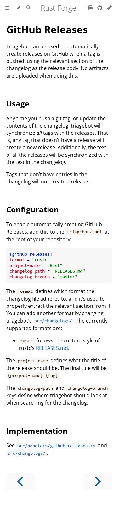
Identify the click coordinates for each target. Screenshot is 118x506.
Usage (17, 103)
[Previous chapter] (20, 481)
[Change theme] (18, 8)
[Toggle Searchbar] (28, 8)
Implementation (37, 431)
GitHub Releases (47, 29)
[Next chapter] (97, 481)
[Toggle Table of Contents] (7, 8)
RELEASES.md (52, 348)
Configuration (32, 209)
